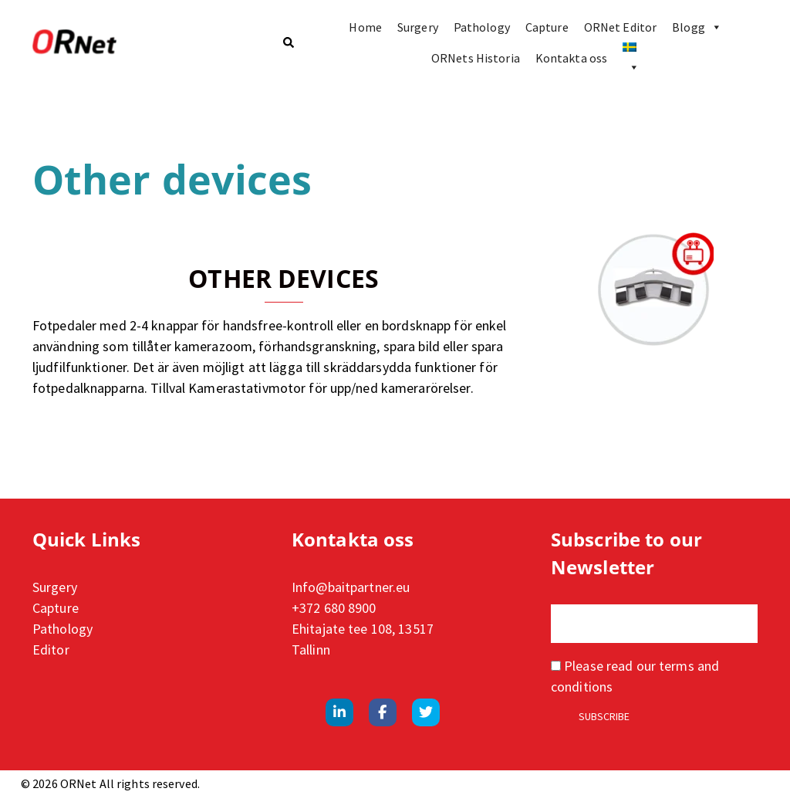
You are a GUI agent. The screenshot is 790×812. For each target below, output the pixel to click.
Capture (547, 27)
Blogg (697, 27)
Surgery (417, 27)
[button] (288, 42)
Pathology (482, 27)
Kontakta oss (571, 58)
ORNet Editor (620, 27)
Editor (50, 649)
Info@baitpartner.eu (351, 587)
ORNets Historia (475, 58)
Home (365, 27)
